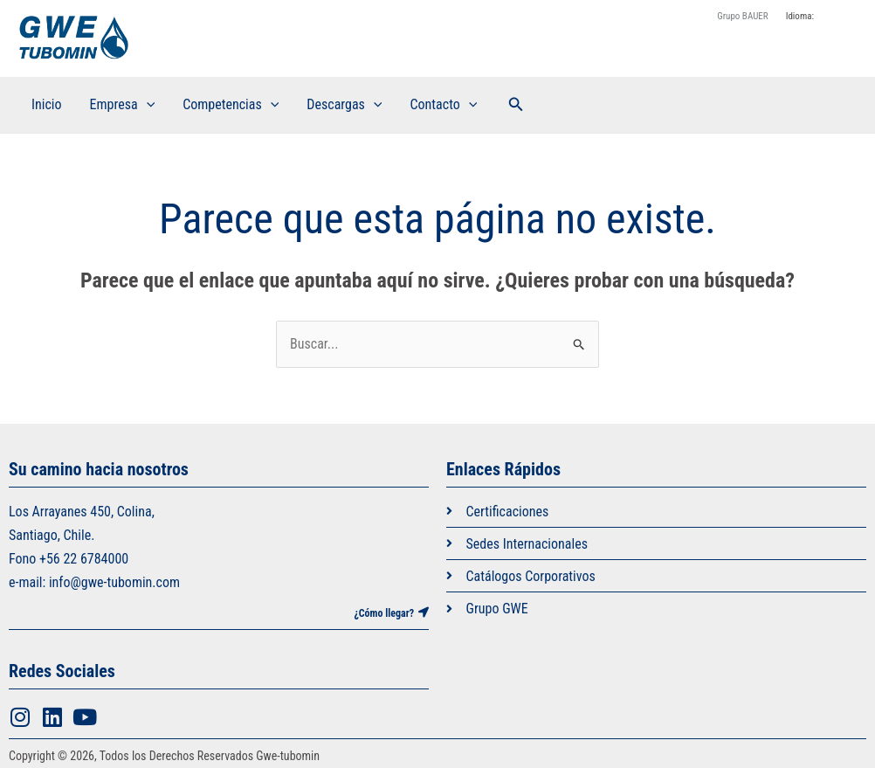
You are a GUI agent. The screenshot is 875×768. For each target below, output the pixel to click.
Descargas (344, 105)
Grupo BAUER (742, 16)
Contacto (443, 105)
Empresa (122, 105)
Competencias (231, 105)
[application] (146, 105)
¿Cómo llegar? (384, 613)
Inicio (46, 104)
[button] (516, 104)
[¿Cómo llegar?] (423, 612)
